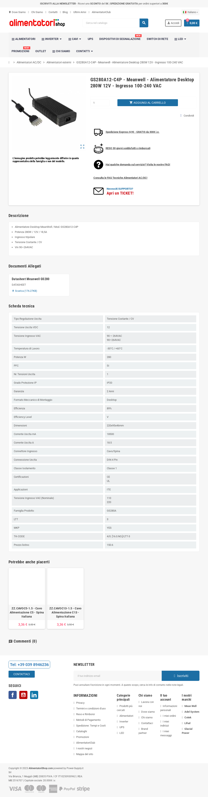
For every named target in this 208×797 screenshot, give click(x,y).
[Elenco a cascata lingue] (190, 12)
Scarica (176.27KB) (24, 290)
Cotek (187, 717)
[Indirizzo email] (118, 676)
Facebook (13, 695)
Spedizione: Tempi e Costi (91, 725)
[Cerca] (115, 23)
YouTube (23, 695)
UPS (121, 727)
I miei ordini (169, 715)
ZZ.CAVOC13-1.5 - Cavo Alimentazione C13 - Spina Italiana (65, 612)
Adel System (191, 711)
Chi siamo (147, 717)
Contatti (51, 12)
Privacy (80, 702)
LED (121, 732)
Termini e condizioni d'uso (91, 708)
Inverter (123, 721)
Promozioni (82, 737)
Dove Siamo (17, 12)
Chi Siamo (35, 12)
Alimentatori (126, 715)
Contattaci (21, 674)
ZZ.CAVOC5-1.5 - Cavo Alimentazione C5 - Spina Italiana (27, 612)
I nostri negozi (84, 748)
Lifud (187, 723)
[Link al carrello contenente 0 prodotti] (191, 23)
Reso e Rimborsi (85, 714)
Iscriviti (180, 676)
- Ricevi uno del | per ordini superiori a (104, 3)
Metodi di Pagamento (88, 719)
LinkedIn (34, 695)
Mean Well (190, 706)
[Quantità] (100, 102)
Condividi (187, 115)
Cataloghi (81, 731)
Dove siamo (148, 711)
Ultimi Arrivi (78, 12)
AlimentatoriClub (100, 12)
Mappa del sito (84, 754)
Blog (64, 12)
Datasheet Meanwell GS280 (31, 279)
